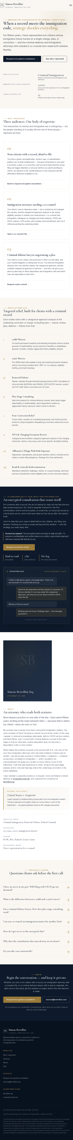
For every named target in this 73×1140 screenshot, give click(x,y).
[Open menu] (70, 5)
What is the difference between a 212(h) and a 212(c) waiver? (36, 901)
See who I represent (55, 59)
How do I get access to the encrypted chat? (36, 933)
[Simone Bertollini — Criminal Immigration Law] (15, 5)
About (5, 1063)
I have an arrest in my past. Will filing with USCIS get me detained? (36, 890)
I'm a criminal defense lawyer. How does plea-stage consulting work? (36, 912)
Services (6, 1059)
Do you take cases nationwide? (36, 953)
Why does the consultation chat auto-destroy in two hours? (36, 943)
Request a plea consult (18, 286)
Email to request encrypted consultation (25, 185)
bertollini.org (8, 783)
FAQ (4, 1066)
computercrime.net (21, 780)
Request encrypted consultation (22, 59)
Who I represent (9, 1055)
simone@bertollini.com (56, 1001)
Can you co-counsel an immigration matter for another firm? (36, 923)
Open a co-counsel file (18, 235)
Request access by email (19, 549)
